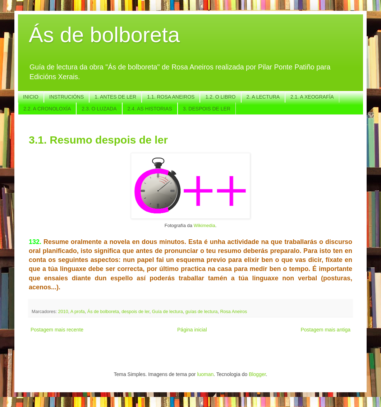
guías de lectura (201, 311)
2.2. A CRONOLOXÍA (47, 109)
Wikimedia (204, 225)
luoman (205, 374)
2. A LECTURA (263, 97)
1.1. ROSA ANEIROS (170, 97)
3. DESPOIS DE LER (206, 109)
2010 (63, 311)
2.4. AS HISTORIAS (150, 109)
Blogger (257, 374)
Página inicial (192, 330)
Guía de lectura (167, 311)
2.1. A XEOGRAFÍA (312, 97)
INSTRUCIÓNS (66, 97)
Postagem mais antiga (325, 330)
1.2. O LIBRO (220, 97)
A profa (77, 311)
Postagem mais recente (57, 330)
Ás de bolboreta (104, 35)
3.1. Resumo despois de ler (98, 140)
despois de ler (135, 311)
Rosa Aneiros (233, 311)
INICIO (30, 97)
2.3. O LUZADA (99, 109)
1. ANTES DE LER (115, 97)
